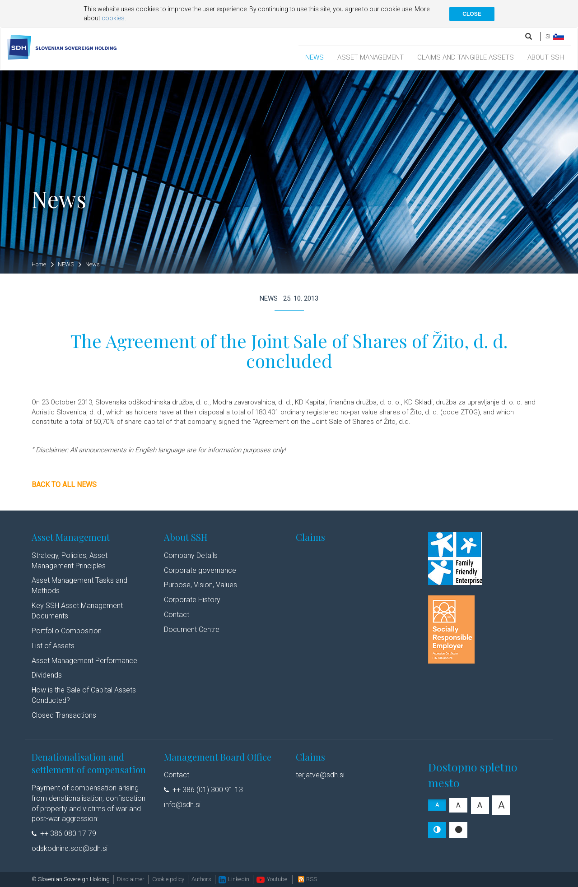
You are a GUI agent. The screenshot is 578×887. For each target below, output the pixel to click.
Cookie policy (168, 879)
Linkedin (234, 879)
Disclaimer (130, 879)
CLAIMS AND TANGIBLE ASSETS (465, 57)
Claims (310, 537)
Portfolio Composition (67, 631)
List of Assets (53, 645)
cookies (113, 18)
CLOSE (471, 14)
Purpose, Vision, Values (200, 584)
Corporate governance (200, 570)
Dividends (47, 675)
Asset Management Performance (84, 660)
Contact (176, 614)
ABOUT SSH (545, 57)
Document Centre (191, 629)
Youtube (271, 879)
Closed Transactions (64, 715)
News (92, 264)
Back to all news (64, 484)
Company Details (191, 555)
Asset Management (71, 537)
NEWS (314, 57)
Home (43, 264)
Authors (201, 879)
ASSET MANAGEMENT (370, 57)
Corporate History (192, 599)
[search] (529, 36)
